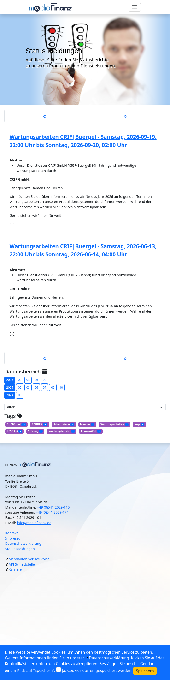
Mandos (87, 424)
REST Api (14, 431)
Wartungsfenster (62, 431)
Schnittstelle (63, 424)
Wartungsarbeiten (114, 424)
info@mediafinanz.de (34, 522)
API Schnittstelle (22, 564)
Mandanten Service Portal (29, 559)
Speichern (145, 671)
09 (44, 380)
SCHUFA (39, 424)
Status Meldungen (20, 548)
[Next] (125, 116)
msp (139, 424)
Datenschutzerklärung (23, 543)
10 (61, 387)
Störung (35, 431)
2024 (9, 395)
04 (28, 380)
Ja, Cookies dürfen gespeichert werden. (97, 670)
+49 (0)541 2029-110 (53, 507)
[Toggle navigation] (135, 7)
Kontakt (11, 533)
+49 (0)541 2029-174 (52, 512)
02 (19, 380)
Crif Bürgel (16, 424)
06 (36, 380)
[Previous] (44, 116)
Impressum (14, 538)
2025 (9, 387)
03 (28, 387)
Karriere (15, 569)
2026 (9, 380)
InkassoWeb (91, 431)
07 (44, 387)
